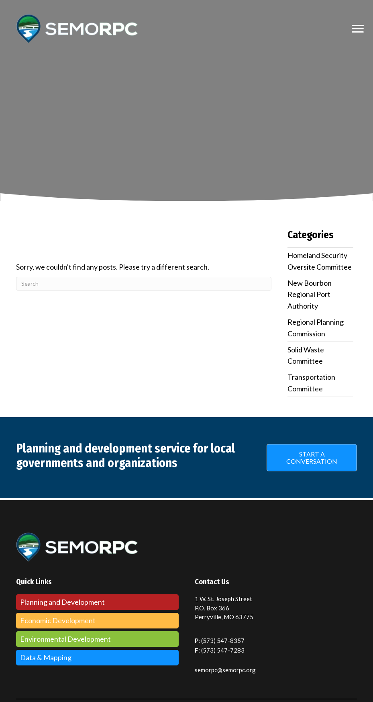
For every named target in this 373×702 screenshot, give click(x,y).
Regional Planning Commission (315, 327)
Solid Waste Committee (305, 355)
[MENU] (358, 29)
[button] (312, 457)
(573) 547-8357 (223, 640)
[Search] (143, 284)
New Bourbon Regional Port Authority (309, 294)
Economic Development (58, 620)
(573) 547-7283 (223, 650)
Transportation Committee (311, 382)
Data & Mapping (45, 657)
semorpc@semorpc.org (225, 669)
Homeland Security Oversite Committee (319, 261)
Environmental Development (65, 638)
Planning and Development (62, 602)
